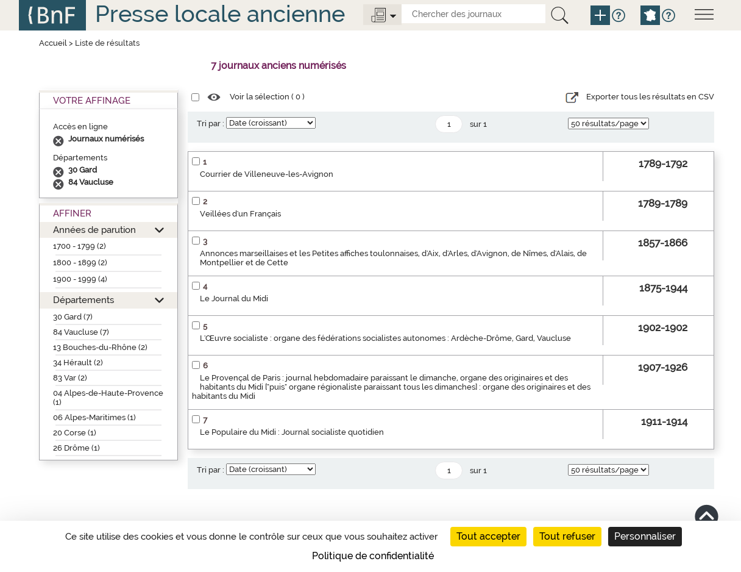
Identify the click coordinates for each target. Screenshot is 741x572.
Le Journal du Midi (234, 298)
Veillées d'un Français (240, 213)
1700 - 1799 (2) (79, 246)
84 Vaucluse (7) (81, 332)
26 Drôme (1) (76, 447)
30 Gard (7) (73, 316)
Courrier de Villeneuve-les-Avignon (266, 174)
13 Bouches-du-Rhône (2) (100, 347)
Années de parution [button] (94, 229)
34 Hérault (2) (78, 362)
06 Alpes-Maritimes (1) (94, 417)
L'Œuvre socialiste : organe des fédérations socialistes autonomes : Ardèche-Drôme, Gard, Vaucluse (385, 338)
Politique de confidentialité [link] (373, 556)
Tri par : (210, 123)
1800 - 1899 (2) (80, 262)
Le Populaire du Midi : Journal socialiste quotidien (292, 432)
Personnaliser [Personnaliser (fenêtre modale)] (645, 536)
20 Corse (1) (74, 432)
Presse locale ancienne (220, 13)
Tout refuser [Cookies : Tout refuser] (567, 536)
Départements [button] (83, 300)
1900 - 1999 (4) (80, 279)
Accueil (53, 43)
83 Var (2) (70, 377)
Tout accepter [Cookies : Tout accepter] (488, 536)
